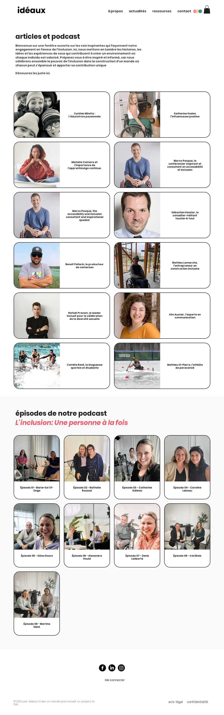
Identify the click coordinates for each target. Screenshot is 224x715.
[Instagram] (121, 667)
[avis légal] (176, 702)
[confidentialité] (197, 702)
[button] (115, 11)
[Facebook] (102, 667)
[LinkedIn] (111, 667)
